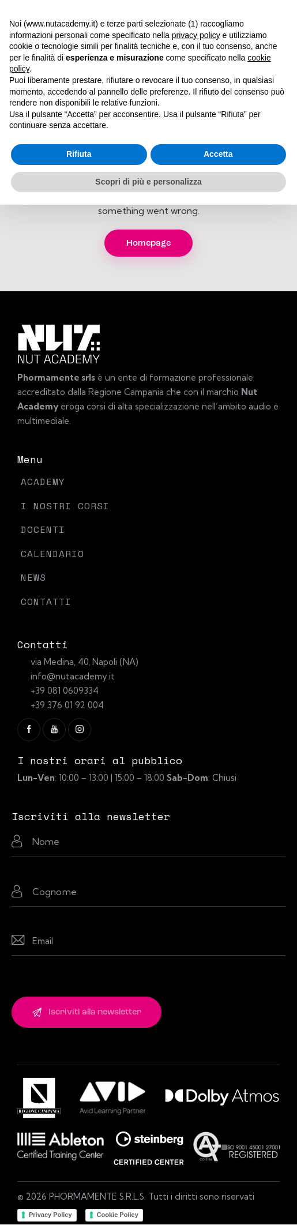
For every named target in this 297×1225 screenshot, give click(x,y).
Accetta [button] (218, 154)
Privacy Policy (50, 1214)
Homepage (148, 243)
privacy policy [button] (196, 35)
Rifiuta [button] (79, 154)
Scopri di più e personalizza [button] (148, 181)
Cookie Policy (117, 1214)
